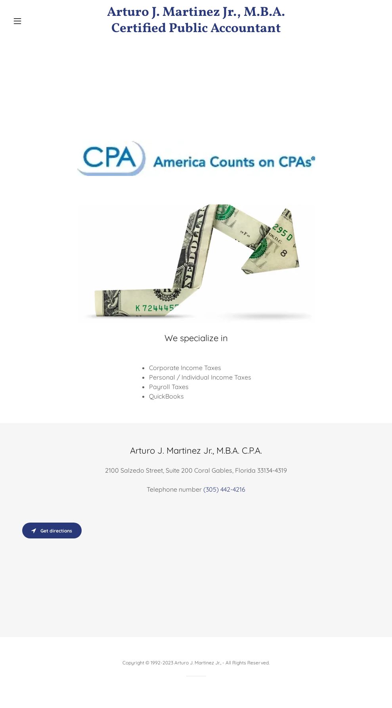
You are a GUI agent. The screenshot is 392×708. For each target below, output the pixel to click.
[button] (37, 21)
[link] (196, 30)
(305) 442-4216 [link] (224, 489)
